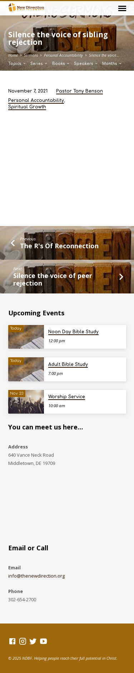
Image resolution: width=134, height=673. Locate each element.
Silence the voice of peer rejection (52, 279)
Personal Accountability (63, 55)
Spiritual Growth (27, 106)
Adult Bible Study (68, 364)
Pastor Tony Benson (79, 91)
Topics (17, 64)
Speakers (86, 64)
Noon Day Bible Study (73, 331)
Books (61, 64)
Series (39, 64)
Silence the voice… (104, 55)
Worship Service (66, 396)
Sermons (31, 55)
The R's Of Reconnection (59, 245)
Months (112, 64)
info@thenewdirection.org (36, 576)
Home (13, 55)
